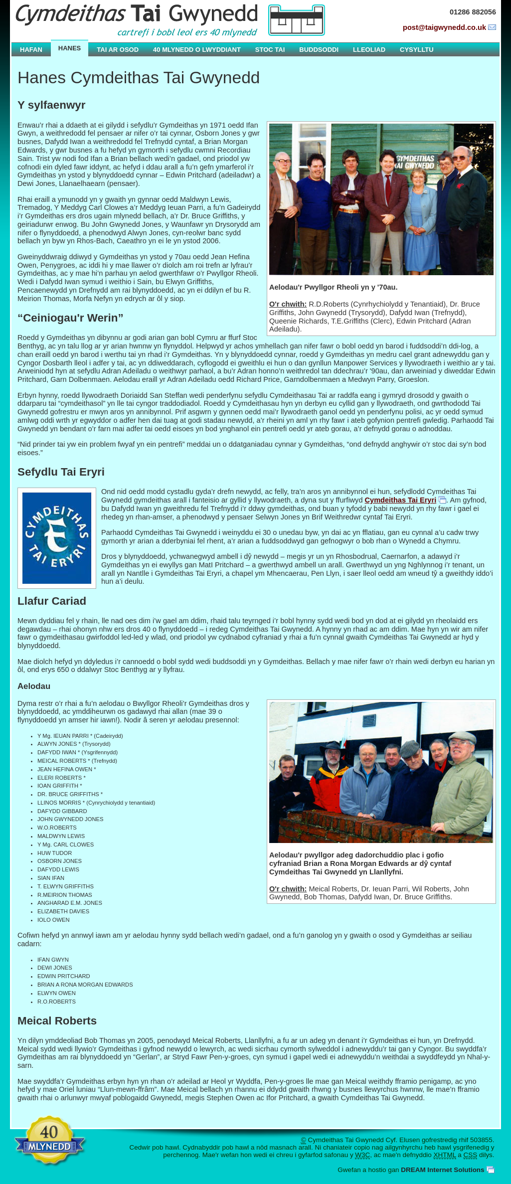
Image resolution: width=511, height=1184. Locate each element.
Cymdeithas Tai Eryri (401, 500)
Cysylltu (417, 49)
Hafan (31, 49)
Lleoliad (369, 49)
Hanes (69, 48)
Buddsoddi (319, 49)
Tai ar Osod (118, 49)
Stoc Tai (270, 49)
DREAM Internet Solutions (442, 1170)
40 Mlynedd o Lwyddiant (197, 49)
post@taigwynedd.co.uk (444, 27)
